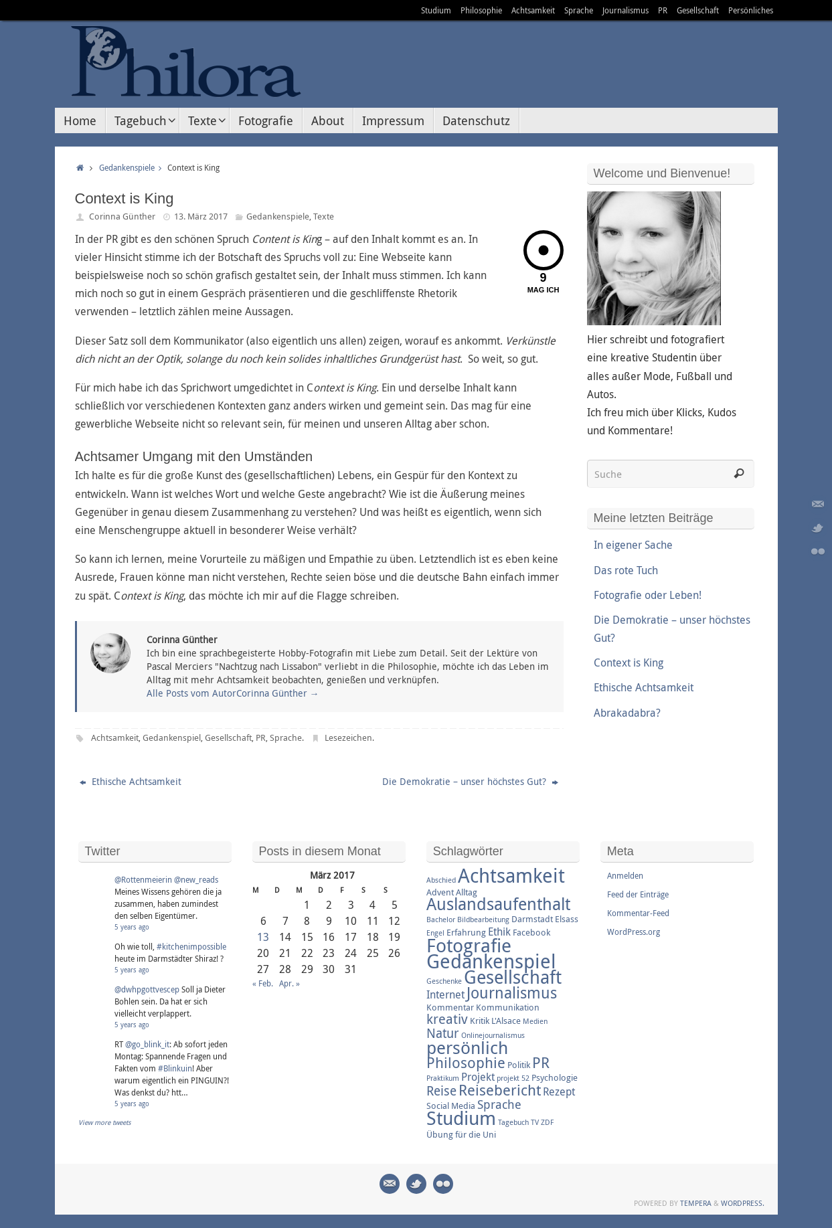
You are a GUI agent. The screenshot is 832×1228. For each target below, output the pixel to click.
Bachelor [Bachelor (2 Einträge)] (440, 919)
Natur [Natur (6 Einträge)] (442, 1033)
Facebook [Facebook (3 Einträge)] (531, 932)
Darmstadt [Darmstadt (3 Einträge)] (532, 919)
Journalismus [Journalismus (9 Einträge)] (512, 992)
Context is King (628, 662)
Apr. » (289, 983)
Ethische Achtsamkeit (130, 781)
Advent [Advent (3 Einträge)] (440, 892)
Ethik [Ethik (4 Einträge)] (499, 931)
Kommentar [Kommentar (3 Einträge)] (450, 1007)
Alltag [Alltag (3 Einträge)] (466, 892)
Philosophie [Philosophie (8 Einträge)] (465, 1062)
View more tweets (104, 1122)
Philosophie (481, 10)
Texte (323, 216)
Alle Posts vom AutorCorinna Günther (233, 693)
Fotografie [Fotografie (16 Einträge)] (468, 945)
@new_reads (196, 879)
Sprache (578, 10)
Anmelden (625, 875)
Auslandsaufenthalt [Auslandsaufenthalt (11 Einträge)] (498, 904)
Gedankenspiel (172, 737)
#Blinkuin (175, 1068)
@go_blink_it (147, 1044)
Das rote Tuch (626, 570)
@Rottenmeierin (143, 879)
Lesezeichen (348, 737)
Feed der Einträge (638, 894)
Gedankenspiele (133, 168)
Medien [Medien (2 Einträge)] (535, 1021)
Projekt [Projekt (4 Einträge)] (478, 1076)
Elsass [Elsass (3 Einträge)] (566, 919)
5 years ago (131, 927)
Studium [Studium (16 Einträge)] (461, 1117)
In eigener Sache (633, 544)
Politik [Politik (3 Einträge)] (518, 1065)
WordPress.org (633, 931)
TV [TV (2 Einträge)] (535, 1122)
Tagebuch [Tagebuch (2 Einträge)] (513, 1122)
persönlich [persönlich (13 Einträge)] (467, 1047)
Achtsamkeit (533, 10)
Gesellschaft (698, 10)
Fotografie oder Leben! (647, 595)
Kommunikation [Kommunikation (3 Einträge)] (507, 1007)
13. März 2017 (201, 216)
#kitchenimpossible (191, 946)
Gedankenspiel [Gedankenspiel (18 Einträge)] (491, 961)
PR (662, 10)
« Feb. (262, 983)
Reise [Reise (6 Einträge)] (441, 1091)
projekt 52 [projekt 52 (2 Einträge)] (513, 1078)
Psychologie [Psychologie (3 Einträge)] (554, 1077)
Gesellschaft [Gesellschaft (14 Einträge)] (513, 977)
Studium (436, 10)
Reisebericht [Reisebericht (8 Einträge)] (500, 1090)
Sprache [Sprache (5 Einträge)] (499, 1104)
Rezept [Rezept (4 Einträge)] (559, 1091)
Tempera (696, 1203)
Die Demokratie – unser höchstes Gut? (470, 781)
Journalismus (625, 10)
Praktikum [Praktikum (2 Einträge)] (442, 1078)
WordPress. (742, 1203)
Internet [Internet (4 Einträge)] (445, 994)
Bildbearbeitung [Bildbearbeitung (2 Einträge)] (483, 919)
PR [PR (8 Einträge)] (541, 1062)
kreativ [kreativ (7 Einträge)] (447, 1019)
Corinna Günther (122, 216)
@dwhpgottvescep (146, 989)
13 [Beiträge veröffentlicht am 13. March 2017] (263, 937)
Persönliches (750, 10)
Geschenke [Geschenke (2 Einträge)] (444, 981)
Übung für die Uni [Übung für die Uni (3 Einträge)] (461, 1134)
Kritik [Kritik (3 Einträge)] (479, 1021)
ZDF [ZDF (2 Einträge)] (547, 1122)
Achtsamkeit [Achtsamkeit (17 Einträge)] (511, 875)
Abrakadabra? (627, 712)
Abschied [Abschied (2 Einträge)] (441, 880)
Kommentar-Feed (638, 912)
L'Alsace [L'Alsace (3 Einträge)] (506, 1021)
